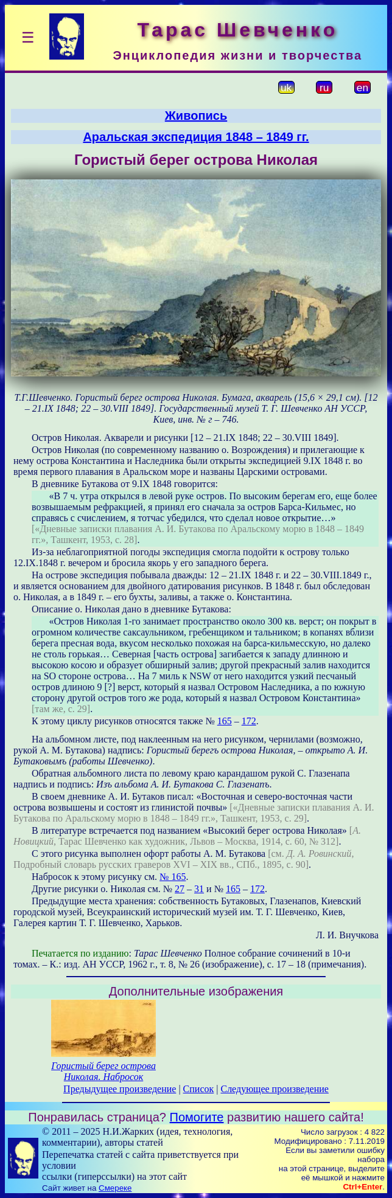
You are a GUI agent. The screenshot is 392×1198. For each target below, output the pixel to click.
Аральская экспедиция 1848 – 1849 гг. (196, 137)
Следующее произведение (274, 1089)
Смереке (115, 1188)
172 (249, 721)
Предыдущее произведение (119, 1089)
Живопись (196, 115)
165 (224, 721)
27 (179, 889)
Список (198, 1089)
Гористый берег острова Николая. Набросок (103, 1071)
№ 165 (172, 876)
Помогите (197, 1117)
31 (199, 889)
